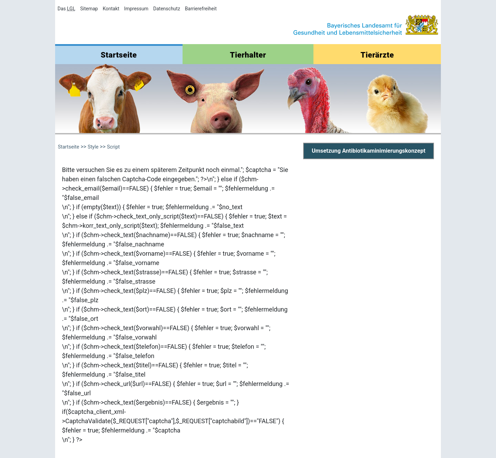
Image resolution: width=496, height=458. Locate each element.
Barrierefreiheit (201, 8)
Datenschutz (166, 8)
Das (66, 8)
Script (113, 147)
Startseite (119, 54)
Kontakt (111, 8)
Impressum (136, 8)
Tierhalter (248, 54)
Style (93, 147)
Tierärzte (377, 54)
